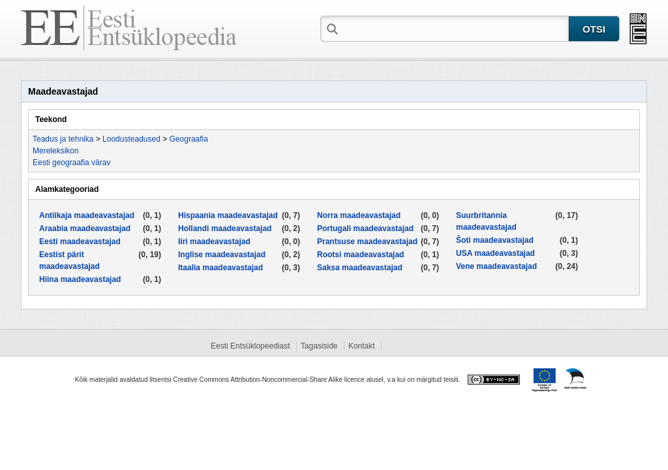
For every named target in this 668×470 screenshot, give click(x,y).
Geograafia (189, 139)
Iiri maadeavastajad (214, 241)
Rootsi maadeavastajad (360, 254)
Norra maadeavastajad (359, 215)
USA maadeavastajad (495, 253)
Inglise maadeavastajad (222, 254)
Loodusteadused (131, 139)
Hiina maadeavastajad (80, 279)
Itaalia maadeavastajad (220, 267)
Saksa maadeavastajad (359, 267)
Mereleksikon (56, 150)
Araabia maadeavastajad (84, 228)
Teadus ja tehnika (63, 139)
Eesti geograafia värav (71, 162)
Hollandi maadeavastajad (224, 228)
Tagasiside (319, 346)
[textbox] (454, 28)
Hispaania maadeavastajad (228, 215)
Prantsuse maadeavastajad (367, 241)
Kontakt (361, 346)
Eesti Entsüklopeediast (250, 346)
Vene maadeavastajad (496, 266)
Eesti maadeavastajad (80, 241)
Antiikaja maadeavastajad (86, 215)
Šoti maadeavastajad (495, 240)
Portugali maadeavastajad (365, 228)
